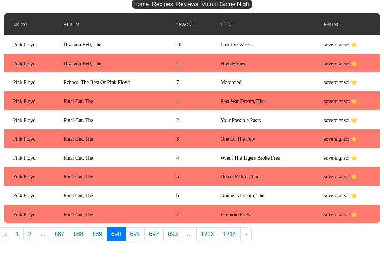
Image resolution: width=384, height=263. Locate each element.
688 (78, 234)
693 (173, 234)
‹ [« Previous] (6, 234)
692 (154, 234)
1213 (207, 234)
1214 (229, 234)
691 (135, 234)
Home (141, 4)
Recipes (162, 4)
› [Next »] (246, 234)
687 (59, 234)
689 (97, 234)
